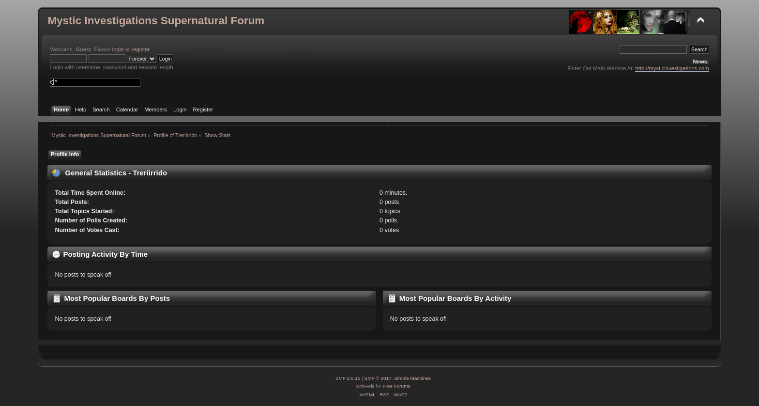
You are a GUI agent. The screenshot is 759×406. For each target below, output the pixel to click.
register (141, 49)
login (118, 49)
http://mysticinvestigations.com (672, 68)
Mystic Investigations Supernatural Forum (155, 21)
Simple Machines (412, 378)
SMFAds (365, 386)
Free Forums (396, 386)
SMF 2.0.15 (348, 378)
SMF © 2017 (378, 378)
